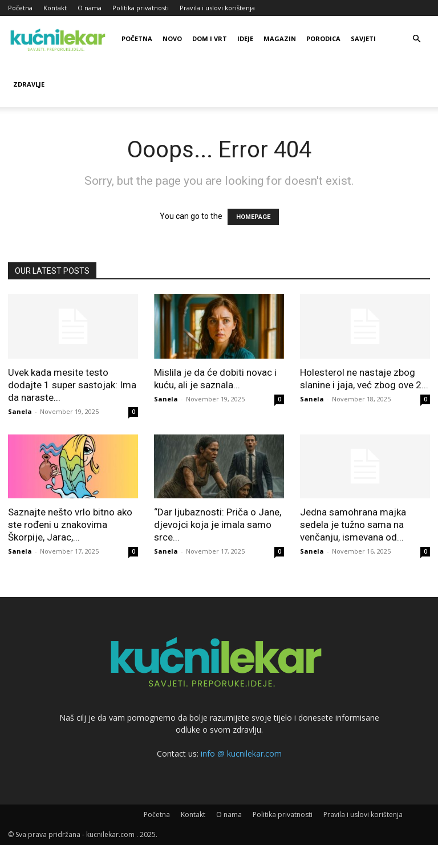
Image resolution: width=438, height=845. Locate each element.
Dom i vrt (209, 38)
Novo (172, 38)
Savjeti (363, 38)
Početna (20, 7)
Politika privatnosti (140, 7)
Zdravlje (28, 84)
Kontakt (55, 7)
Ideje (245, 38)
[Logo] (59, 39)
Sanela (20, 411)
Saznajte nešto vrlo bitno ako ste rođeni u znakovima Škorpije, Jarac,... (70, 524)
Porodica (323, 38)
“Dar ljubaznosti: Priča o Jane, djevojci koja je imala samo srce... (217, 524)
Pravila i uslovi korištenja (217, 7)
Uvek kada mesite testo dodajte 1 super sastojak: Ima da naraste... (72, 385)
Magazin (279, 38)
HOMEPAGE (253, 217)
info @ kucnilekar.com (241, 753)
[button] (416, 39)
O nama (90, 7)
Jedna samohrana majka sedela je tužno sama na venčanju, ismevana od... (353, 524)
